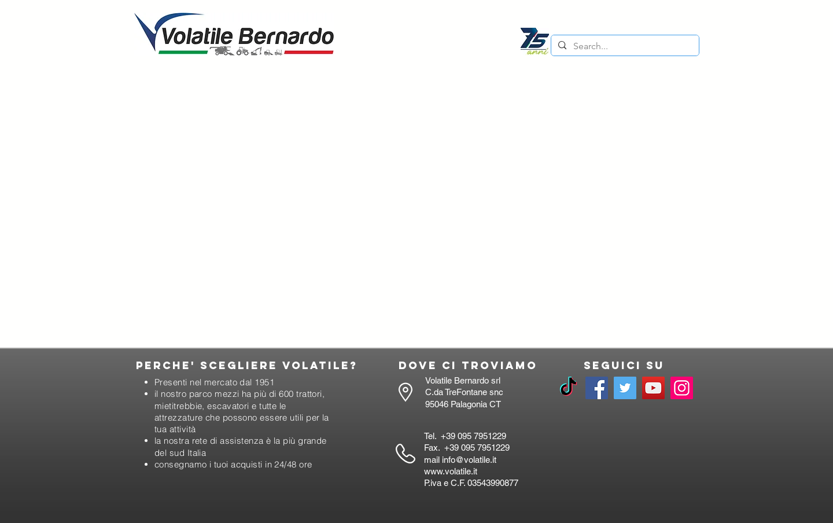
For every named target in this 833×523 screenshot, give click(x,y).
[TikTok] (568, 388)
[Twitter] (625, 388)
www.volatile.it (450, 471)
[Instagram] (681, 388)
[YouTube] (653, 388)
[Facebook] (596, 388)
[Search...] (623, 46)
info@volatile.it (469, 460)
